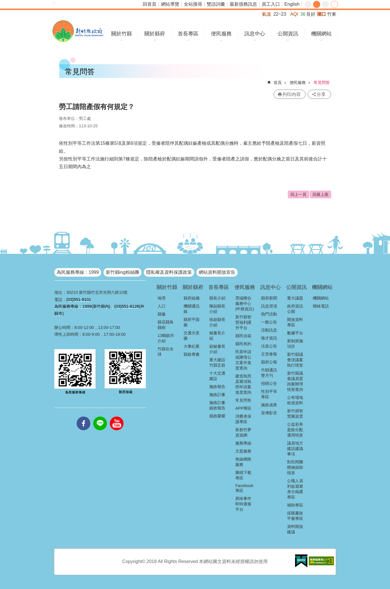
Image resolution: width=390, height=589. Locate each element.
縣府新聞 (269, 298)
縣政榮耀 (217, 416)
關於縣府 (154, 34)
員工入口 (271, 4)
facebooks (83, 416)
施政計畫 (217, 394)
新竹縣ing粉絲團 (122, 272)
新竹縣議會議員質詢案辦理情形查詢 (295, 381)
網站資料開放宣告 (217, 272)
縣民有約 (243, 343)
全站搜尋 (193, 4)
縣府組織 (192, 298)
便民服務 (221, 34)
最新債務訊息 (243, 4)
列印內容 (291, 94)
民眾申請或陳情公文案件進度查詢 (243, 359)
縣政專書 (192, 354)
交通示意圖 (192, 336)
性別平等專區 (269, 394)
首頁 (278, 82)
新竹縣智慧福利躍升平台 (243, 322)
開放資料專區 (295, 322)
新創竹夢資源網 (243, 432)
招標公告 (269, 383)
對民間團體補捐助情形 (295, 467)
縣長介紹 (217, 298)
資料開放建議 (295, 529)
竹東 (331, 14)
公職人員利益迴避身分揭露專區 (295, 489)
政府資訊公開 (295, 309)
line (100, 416)
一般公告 (269, 322)
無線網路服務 (243, 462)
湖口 (321, 14)
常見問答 (322, 82)
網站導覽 (170, 4)
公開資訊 (288, 34)
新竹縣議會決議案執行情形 (295, 359)
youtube (116, 416)
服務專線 (243, 443)
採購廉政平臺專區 (295, 516)
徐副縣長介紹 (217, 322)
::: (54, 2)
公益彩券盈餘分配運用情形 (295, 429)
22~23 (279, 14)
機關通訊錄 (192, 309)
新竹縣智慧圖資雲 (295, 414)
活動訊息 (269, 330)
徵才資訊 (269, 338)
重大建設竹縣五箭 (217, 362)
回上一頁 (298, 194)
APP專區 (243, 408)
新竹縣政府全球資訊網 (78, 31)
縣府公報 (269, 362)
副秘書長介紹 (217, 349)
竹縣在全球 (166, 352)
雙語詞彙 (216, 4)
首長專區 (188, 34)
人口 (162, 306)
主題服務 (243, 451)
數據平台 (295, 333)
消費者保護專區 (243, 419)
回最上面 (321, 194)
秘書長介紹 (217, 336)
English (291, 4)
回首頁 (149, 4)
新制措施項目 (295, 344)
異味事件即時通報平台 (243, 504)
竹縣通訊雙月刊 (269, 373)
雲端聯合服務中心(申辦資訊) (244, 303)
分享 (334, 4)
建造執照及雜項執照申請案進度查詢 (243, 384)
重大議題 (295, 298)
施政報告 (217, 386)
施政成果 (269, 405)
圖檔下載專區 (243, 475)
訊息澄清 (269, 306)
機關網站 (321, 34)
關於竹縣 (121, 34)
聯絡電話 (321, 306)
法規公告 (269, 346)
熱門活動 (269, 314)
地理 (162, 298)
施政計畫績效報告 (217, 405)
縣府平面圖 (192, 322)
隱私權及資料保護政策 (169, 272)
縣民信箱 (243, 335)
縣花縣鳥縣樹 (166, 325)
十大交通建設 (217, 376)
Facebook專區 (244, 488)
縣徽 (162, 314)
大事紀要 (192, 346)
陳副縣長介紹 (217, 309)
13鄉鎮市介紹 (166, 338)
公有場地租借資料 (295, 400)
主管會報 (269, 354)
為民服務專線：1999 (78, 272)
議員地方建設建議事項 (295, 448)
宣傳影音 (269, 413)
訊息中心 (254, 34)
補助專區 (295, 505)
